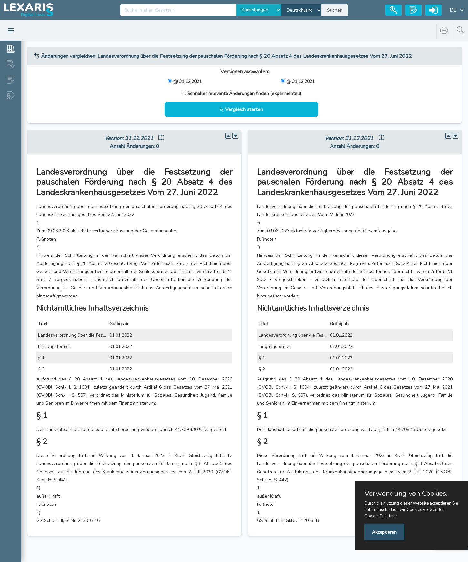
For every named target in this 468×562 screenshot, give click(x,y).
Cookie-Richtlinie (380, 516)
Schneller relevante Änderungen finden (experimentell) (244, 93)
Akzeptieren (384, 532)
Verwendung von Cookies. (405, 493)
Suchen (334, 10)
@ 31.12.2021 (187, 81)
